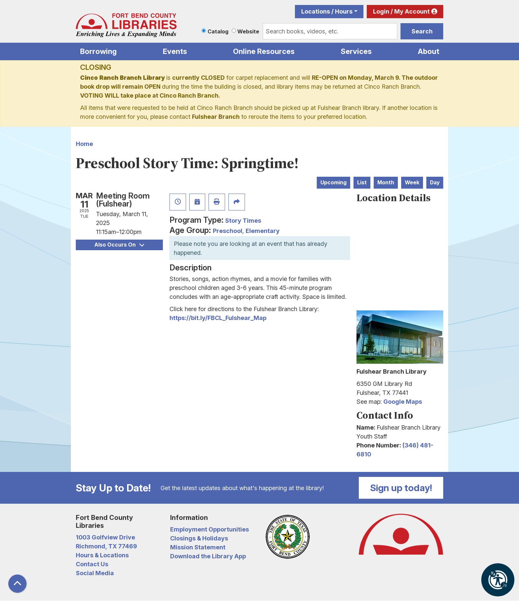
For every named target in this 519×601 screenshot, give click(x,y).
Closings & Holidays (199, 538)
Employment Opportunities (209, 529)
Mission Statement (197, 547)
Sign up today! (401, 487)
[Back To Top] (17, 584)
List (362, 182)
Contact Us (92, 564)
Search (422, 31)
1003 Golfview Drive (105, 537)
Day (435, 182)
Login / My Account (401, 11)
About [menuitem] (428, 51)
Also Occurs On (119, 245)
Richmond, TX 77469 (106, 546)
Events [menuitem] (175, 51)
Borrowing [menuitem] (98, 51)
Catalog (218, 31)
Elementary (263, 230)
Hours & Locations (102, 555)
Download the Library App (208, 556)
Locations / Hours (327, 11)
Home (84, 143)
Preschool (227, 230)
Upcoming (333, 182)
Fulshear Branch (216, 116)
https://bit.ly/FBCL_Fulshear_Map (217, 317)
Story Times (243, 220)
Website (248, 31)
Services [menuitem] (356, 51)
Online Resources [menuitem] (264, 51)
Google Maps (402, 401)
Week (412, 182)
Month (385, 182)
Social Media (95, 573)
